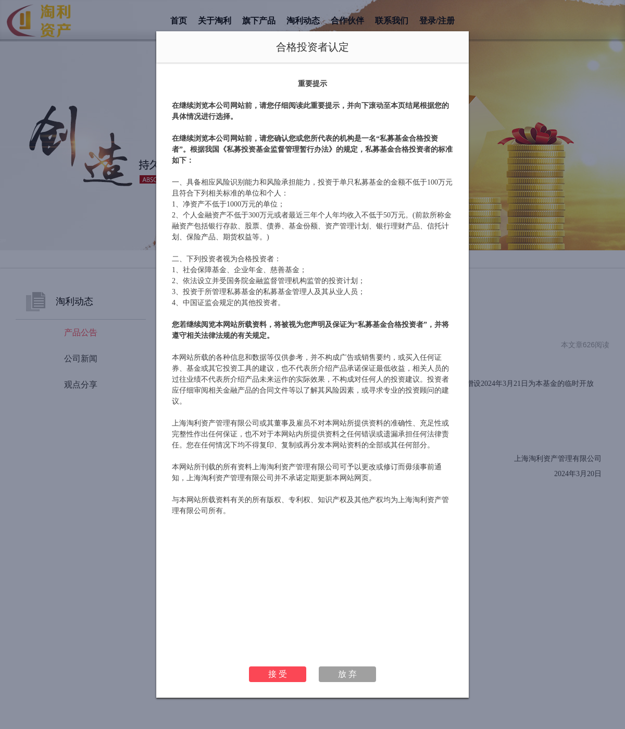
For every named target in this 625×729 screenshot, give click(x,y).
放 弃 (347, 674)
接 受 (277, 674)
